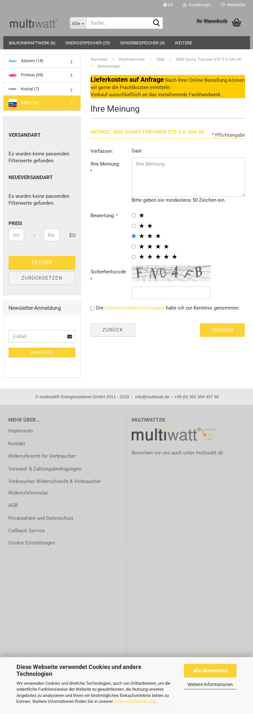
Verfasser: (101, 151)
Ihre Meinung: (105, 164)
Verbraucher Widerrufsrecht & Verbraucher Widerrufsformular (54, 487)
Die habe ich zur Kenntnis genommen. (168, 308)
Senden (222, 330)
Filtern (42, 262)
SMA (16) (23, 103)
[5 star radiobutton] (134, 257)
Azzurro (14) (26, 60)
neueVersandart (31, 177)
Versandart (24, 135)
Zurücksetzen (42, 278)
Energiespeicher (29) (87, 42)
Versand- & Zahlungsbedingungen (44, 469)
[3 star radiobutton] (134, 236)
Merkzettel (233, 5)
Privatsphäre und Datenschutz (40, 518)
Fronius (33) (26, 75)
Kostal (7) (24, 88)
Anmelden (42, 352)
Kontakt (16, 444)
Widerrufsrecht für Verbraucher (42, 456)
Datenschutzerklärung (134, 701)
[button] (168, 5)
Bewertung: (103, 216)
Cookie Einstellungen (31, 543)
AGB (13, 505)
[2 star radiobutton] (134, 226)
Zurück (112, 330)
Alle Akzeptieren (210, 670)
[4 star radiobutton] (134, 246)
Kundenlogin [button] (197, 5)
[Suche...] (78, 23)
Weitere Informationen (210, 684)
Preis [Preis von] (15, 223)
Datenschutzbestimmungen (134, 308)
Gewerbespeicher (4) (142, 42)
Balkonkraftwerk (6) (32, 42)
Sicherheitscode (108, 272)
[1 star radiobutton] (134, 215)
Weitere (183, 42)
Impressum (20, 431)
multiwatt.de (209, 453)
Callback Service (26, 531)
